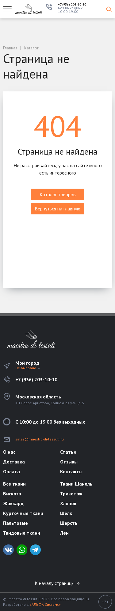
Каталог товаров (58, 194)
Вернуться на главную (57, 209)
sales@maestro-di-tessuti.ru (39, 439)
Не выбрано (28, 368)
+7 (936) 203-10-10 (72, 4)
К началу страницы (58, 583)
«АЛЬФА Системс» (45, 604)
